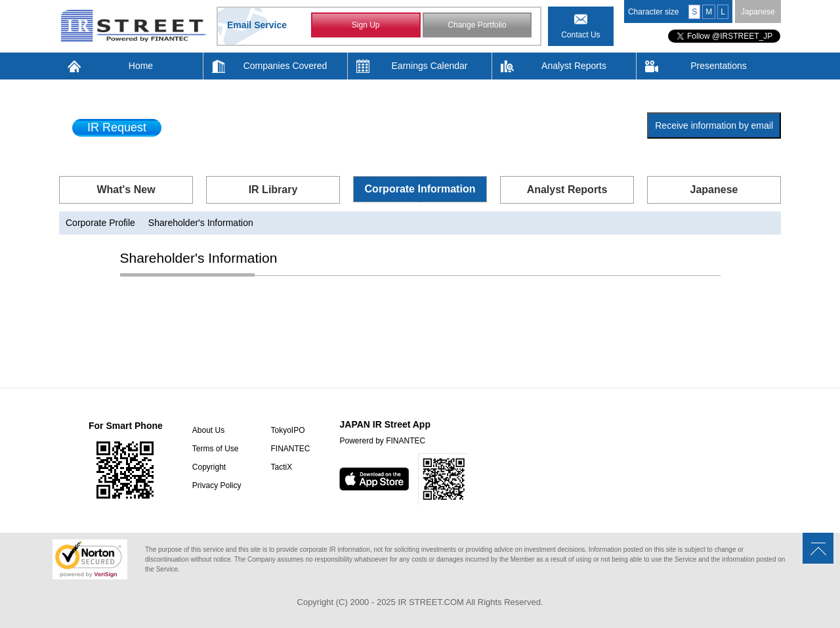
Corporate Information (420, 188)
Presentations (718, 65)
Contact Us (580, 34)
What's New (125, 189)
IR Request (116, 127)
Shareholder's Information (200, 222)
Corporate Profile (100, 222)
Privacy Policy (217, 485)
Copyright (209, 467)
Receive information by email (714, 125)
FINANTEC (290, 448)
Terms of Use (215, 448)
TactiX (281, 467)
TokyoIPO (287, 430)
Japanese (758, 11)
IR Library (273, 189)
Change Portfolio (477, 25)
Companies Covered (285, 65)
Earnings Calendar (430, 65)
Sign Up (366, 25)
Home (141, 65)
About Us (208, 430)
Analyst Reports (573, 65)
